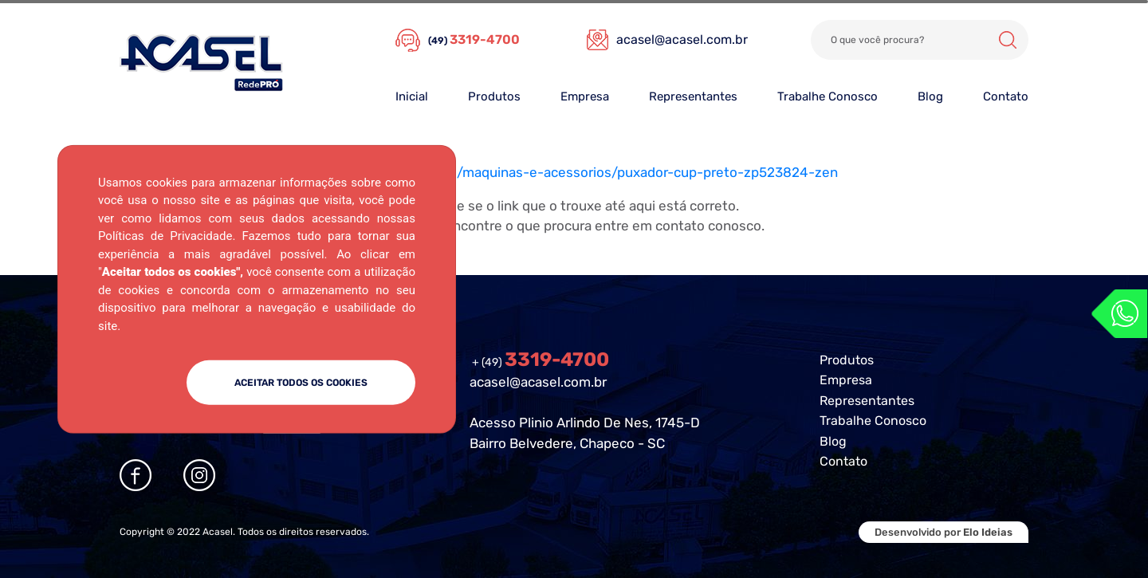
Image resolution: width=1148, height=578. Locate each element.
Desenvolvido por (943, 532)
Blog (930, 96)
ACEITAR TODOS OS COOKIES (301, 382)
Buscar (1007, 40)
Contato (1005, 96)
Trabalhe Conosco (827, 96)
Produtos (494, 96)
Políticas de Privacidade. (166, 236)
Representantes (693, 96)
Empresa (584, 96)
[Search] (919, 40)
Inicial (411, 96)
